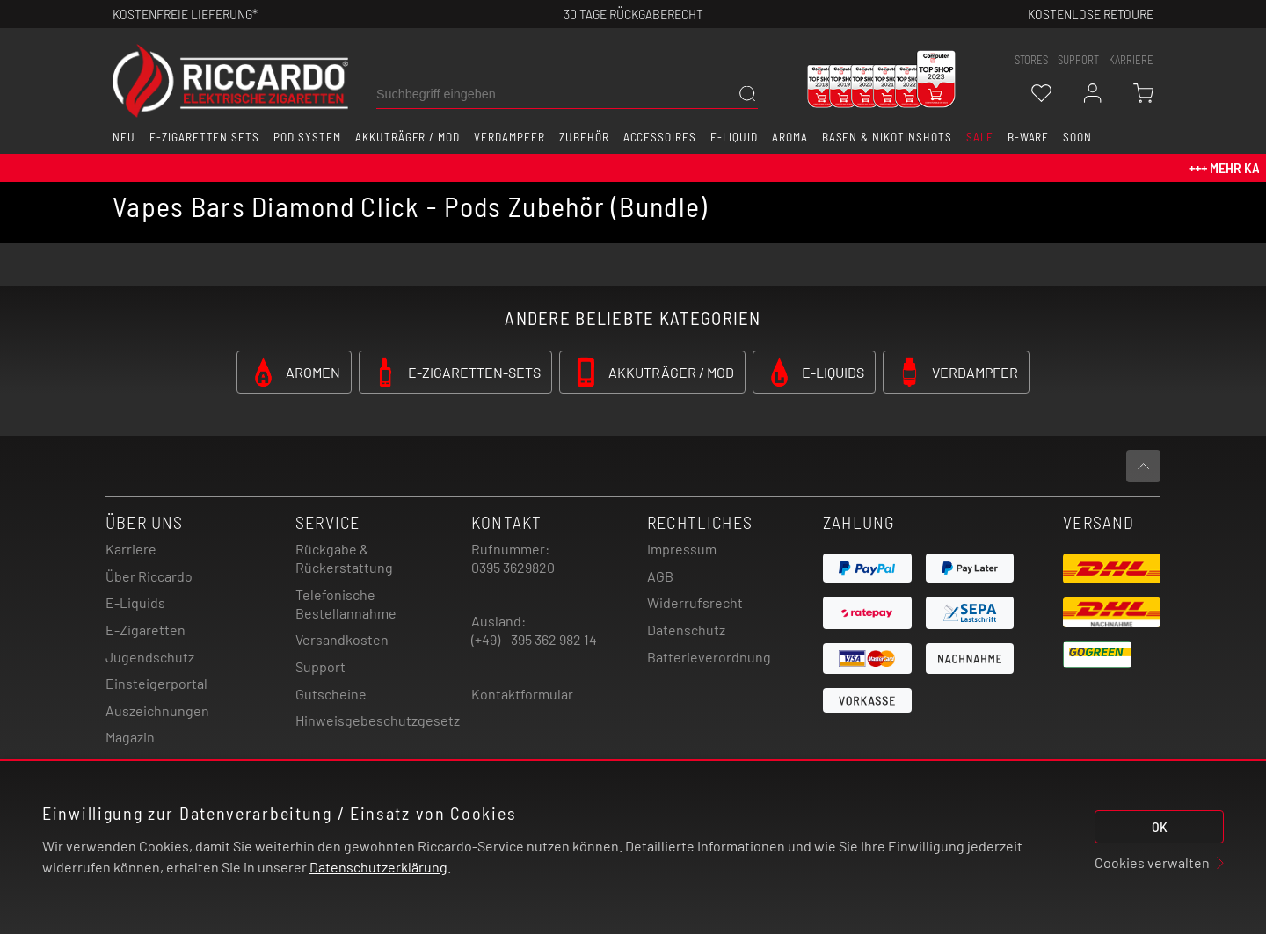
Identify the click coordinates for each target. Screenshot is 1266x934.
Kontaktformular (522, 693)
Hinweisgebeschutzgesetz (377, 720)
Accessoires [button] (660, 137)
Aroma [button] (790, 137)
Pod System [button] (307, 137)
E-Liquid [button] (734, 137)
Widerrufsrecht (695, 602)
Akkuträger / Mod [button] (407, 137)
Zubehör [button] (584, 137)
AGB (660, 576)
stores (1031, 60)
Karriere (1131, 60)
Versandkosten (342, 639)
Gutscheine (331, 693)
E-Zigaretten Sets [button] (204, 137)
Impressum (682, 548)
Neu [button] (124, 137)
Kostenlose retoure (1090, 13)
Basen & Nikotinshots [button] (887, 137)
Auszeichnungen (157, 710)
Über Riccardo (149, 576)
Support (320, 666)
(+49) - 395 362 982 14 (534, 639)
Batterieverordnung (709, 656)
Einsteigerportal (156, 683)
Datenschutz (686, 629)
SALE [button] (979, 137)
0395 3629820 (513, 567)
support (1078, 60)
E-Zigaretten (146, 629)
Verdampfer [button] (509, 137)
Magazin (130, 736)
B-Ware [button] (1029, 137)
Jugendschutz (150, 656)
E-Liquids (135, 602)
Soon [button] (1077, 137)
